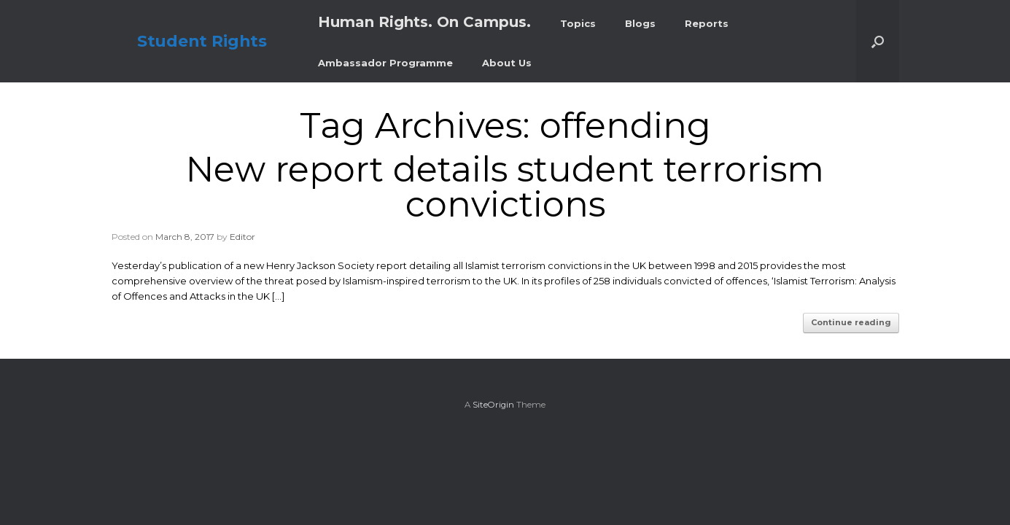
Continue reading (851, 322)
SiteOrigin (493, 405)
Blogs (640, 23)
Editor (242, 236)
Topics (578, 23)
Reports (707, 23)
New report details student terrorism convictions (505, 186)
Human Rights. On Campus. (424, 22)
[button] (877, 41)
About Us (507, 63)
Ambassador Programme (385, 63)
